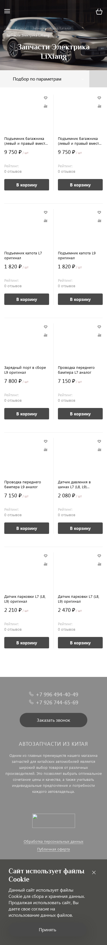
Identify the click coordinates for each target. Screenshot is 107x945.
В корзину (26, 185)
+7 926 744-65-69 (57, 702)
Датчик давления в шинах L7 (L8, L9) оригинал (74, 484)
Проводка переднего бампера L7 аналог (76, 370)
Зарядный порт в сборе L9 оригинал (25, 370)
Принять (47, 929)
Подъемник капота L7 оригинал (23, 255)
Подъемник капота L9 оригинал (77, 255)
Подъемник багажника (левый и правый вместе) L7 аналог (26, 141)
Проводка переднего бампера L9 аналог (22, 484)
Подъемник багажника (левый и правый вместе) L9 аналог (80, 141)
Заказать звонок (53, 720)
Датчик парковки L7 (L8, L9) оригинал (25, 599)
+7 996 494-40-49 (57, 694)
